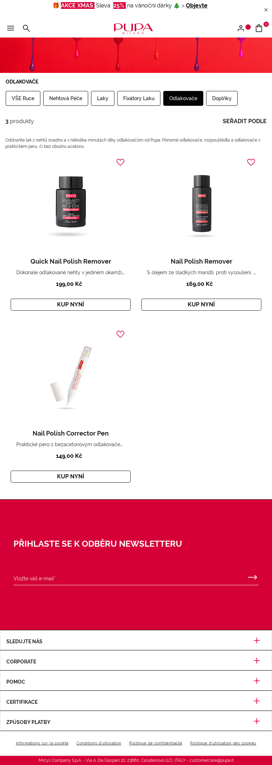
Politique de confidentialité (155, 743)
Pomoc (136, 681)
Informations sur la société (42, 743)
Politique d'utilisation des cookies (223, 743)
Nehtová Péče (65, 98)
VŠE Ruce (23, 98)
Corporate (136, 661)
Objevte (197, 5)
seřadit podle (245, 121)
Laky (102, 98)
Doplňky (222, 98)
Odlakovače (183, 98)
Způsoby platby (136, 722)
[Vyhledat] (26, 28)
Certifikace (136, 702)
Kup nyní (70, 304)
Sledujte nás (136, 641)
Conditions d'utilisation (98, 743)
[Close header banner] (266, 10)
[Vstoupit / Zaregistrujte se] (243, 28)
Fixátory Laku (138, 98)
